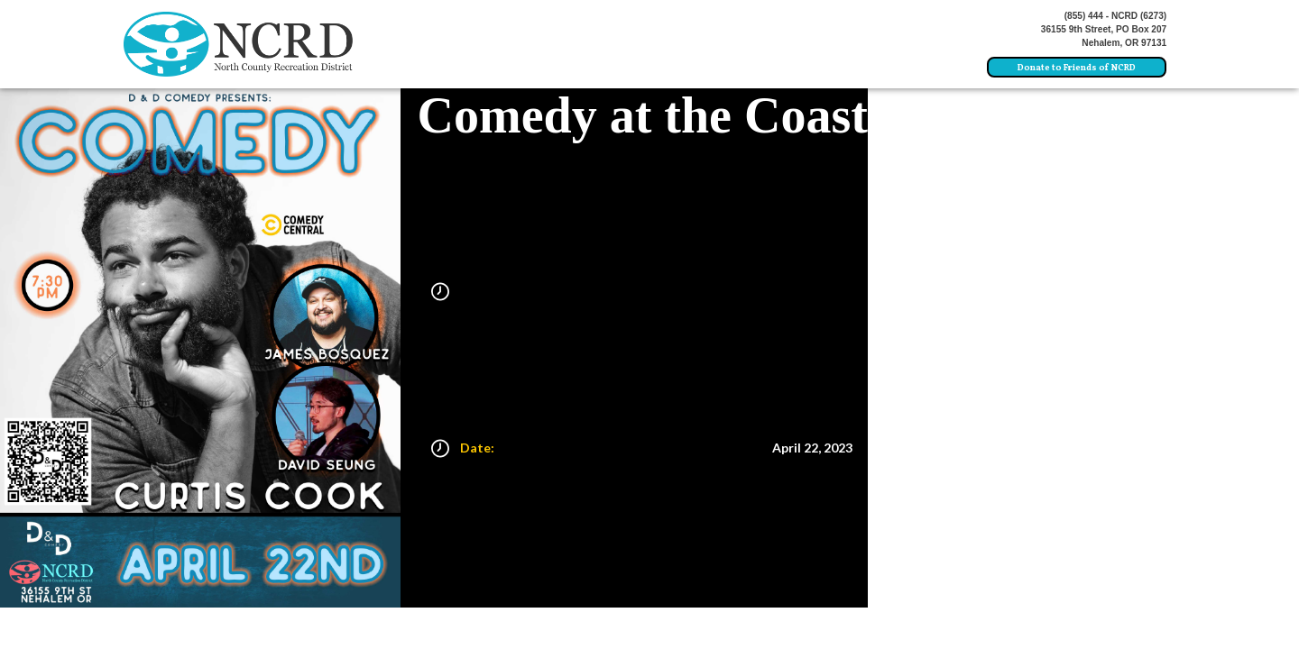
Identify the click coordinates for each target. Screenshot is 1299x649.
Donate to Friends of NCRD (1077, 68)
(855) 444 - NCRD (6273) (1115, 16)
